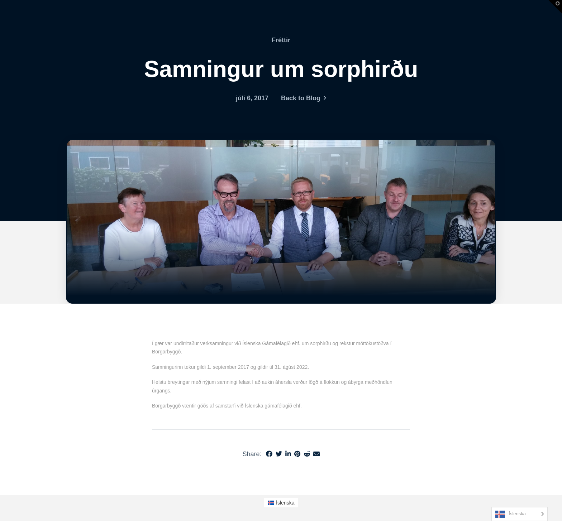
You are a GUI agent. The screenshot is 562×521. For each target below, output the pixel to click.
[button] (555, 7)
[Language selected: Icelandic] (519, 514)
